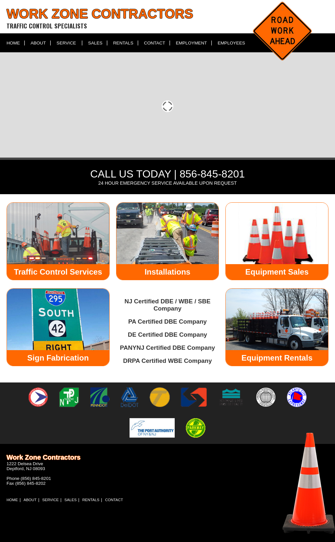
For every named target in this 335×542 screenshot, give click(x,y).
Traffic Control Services (58, 271)
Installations (167, 271)
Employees (231, 43)
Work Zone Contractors (100, 14)
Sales (95, 43)
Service (66, 43)
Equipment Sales (277, 271)
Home (13, 43)
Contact (154, 43)
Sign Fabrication (58, 357)
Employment (191, 43)
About (38, 43)
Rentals (123, 43)
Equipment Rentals (276, 357)
